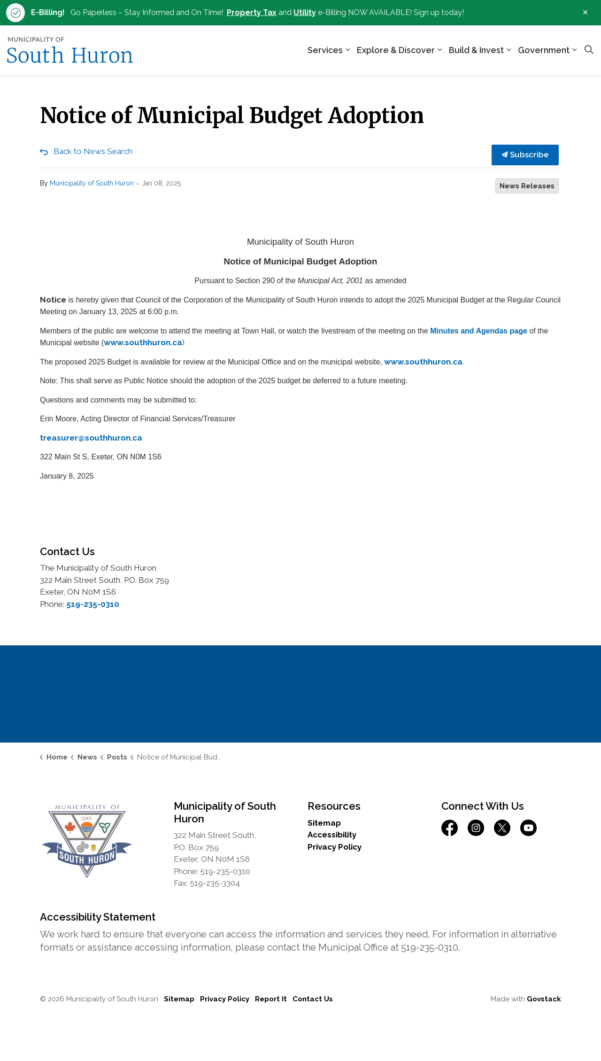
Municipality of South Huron (92, 183)
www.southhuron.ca (143, 342)
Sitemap (324, 823)
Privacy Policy (335, 847)
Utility (304, 12)
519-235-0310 (92, 604)
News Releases (527, 186)
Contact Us (313, 999)
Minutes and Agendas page (478, 331)
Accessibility (332, 834)
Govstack (544, 999)
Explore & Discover (396, 50)
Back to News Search (93, 151)
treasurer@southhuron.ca (91, 437)
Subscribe (525, 155)
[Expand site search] (589, 50)
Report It (271, 999)
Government (544, 50)
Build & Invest (476, 50)
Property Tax (252, 12)
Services (325, 50)
